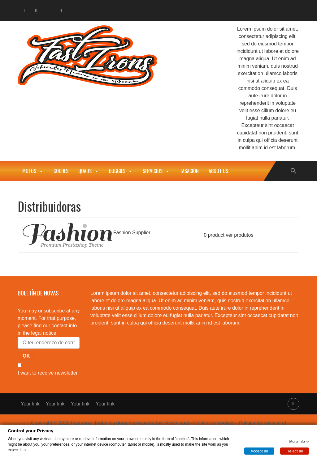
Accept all (259, 450)
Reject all (294, 450)
